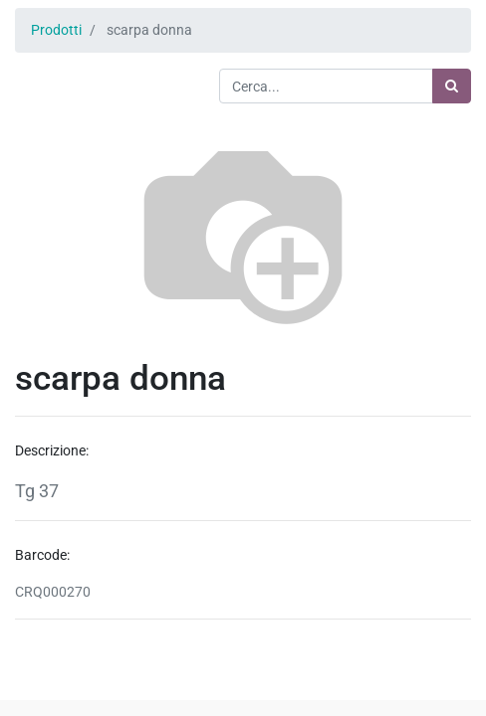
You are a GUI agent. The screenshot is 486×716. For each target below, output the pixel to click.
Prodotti (56, 30)
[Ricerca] (451, 86)
